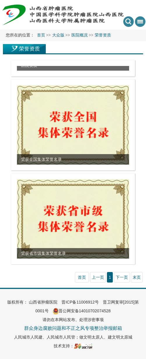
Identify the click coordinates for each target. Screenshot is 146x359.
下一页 (122, 277)
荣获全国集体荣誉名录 (41, 159)
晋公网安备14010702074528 (82, 311)
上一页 (98, 277)
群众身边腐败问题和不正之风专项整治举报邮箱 (73, 328)
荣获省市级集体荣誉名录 (43, 253)
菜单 (139, 23)
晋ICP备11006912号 (80, 302)
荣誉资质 (29, 49)
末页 (137, 277)
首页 (41, 35)
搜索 (128, 21)
